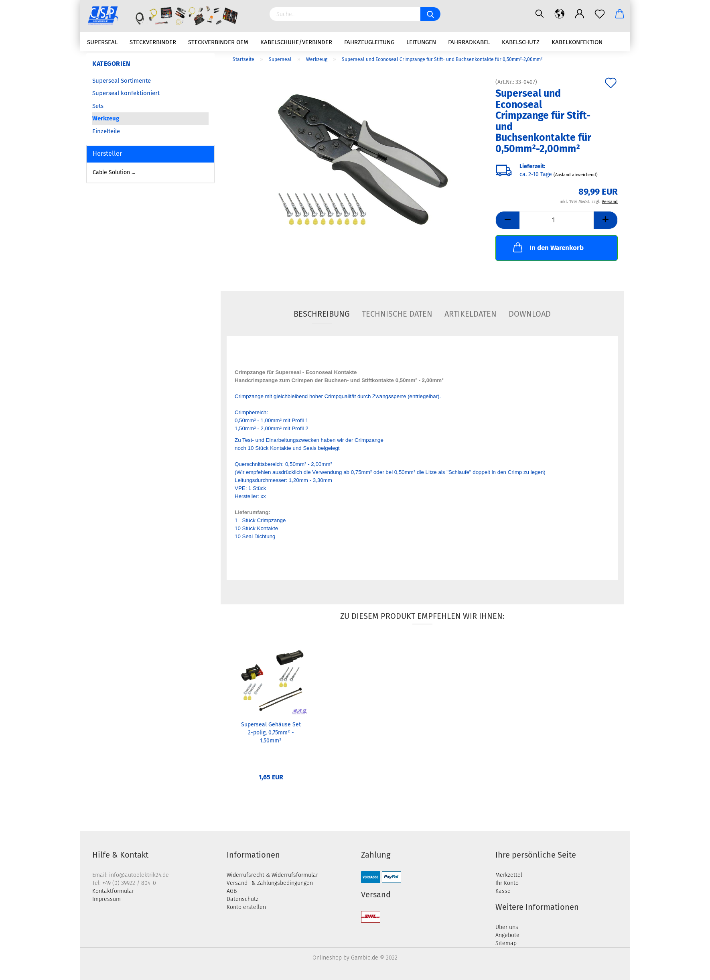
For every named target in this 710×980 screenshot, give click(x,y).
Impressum (106, 899)
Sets (97, 106)
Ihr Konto (507, 883)
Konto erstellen (246, 907)
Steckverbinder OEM (218, 42)
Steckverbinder (153, 42)
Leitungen (421, 42)
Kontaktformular (113, 891)
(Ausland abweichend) (576, 174)
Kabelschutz (521, 42)
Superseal (102, 42)
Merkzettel (508, 875)
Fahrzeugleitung (369, 42)
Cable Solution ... (114, 172)
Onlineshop (327, 957)
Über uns (506, 927)
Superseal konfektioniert (126, 93)
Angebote (507, 935)
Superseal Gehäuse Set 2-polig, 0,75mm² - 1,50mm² (271, 732)
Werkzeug (105, 118)
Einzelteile (106, 131)
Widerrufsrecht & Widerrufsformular (272, 875)
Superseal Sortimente (121, 80)
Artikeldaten (470, 314)
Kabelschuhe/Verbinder (296, 42)
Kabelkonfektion (577, 42)
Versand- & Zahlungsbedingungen (270, 883)
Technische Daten (397, 314)
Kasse (503, 891)
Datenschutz (242, 899)
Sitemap (506, 943)
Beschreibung (322, 314)
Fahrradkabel (469, 42)
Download (530, 314)
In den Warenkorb (547, 247)
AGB (232, 891)
